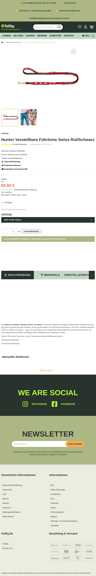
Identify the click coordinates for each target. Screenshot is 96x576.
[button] (85, 27)
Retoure (5, 499)
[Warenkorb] (92, 27)
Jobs (52, 499)
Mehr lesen (47, 370)
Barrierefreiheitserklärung (12, 485)
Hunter (53, 508)
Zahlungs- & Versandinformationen (64, 521)
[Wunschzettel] (80, 27)
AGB (4, 494)
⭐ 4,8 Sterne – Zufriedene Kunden (33, 11)
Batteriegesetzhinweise (11, 512)
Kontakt (5, 544)
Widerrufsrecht (8, 517)
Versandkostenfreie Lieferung (25, 190)
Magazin (53, 517)
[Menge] (8, 231)
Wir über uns (7, 548)
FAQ (52, 485)
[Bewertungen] (14, 144)
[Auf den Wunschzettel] (73, 51)
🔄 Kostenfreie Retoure (68, 11)
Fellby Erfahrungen (57, 490)
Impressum (6, 508)
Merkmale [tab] (50, 274)
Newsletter (54, 526)
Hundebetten (55, 494)
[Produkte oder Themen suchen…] (44, 27)
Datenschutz (7, 490)
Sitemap (5, 503)
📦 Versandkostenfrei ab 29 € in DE (38, 3)
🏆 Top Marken (68, 3)
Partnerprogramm (57, 512)
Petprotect (54, 503)
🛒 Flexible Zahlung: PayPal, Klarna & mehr (48, 18)
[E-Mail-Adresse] (40, 444)
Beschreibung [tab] (17, 274)
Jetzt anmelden (75, 444)
